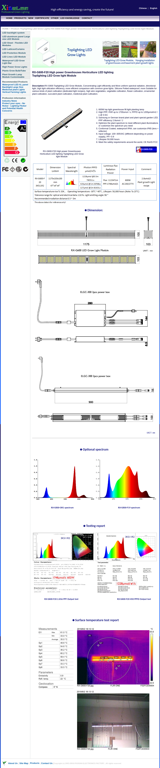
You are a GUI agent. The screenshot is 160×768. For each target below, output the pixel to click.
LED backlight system (13, 32)
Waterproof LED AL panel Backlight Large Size (15, 85)
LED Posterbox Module (14, 53)
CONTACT (87, 18)
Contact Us (47, 763)
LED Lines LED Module (14, 57)
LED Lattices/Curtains (13, 49)
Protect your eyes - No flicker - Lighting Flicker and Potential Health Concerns (14, 107)
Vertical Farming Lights (14, 92)
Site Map (23, 763)
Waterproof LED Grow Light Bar (13, 61)
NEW (30, 18)
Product (15, 29)
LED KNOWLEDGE (70, 18)
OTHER (55, 18)
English (153, 8)
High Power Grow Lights (14, 67)
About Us (13, 763)
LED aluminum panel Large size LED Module (16, 37)
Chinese (143, 8)
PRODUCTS (20, 18)
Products (34, 763)
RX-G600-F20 (146, 149)
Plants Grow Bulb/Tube (14, 70)
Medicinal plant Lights (13, 89)
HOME (9, 18)
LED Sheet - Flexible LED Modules (15, 44)
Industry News (9, 101)
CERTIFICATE (42, 18)
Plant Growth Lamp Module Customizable (13, 75)
